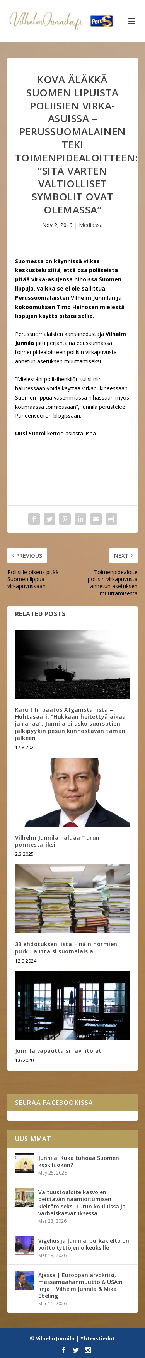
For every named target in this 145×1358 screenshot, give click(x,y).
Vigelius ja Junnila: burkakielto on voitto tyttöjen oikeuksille (83, 1244)
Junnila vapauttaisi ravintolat (58, 1050)
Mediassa (91, 225)
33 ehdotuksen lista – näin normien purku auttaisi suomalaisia (66, 947)
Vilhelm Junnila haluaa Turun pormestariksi (57, 841)
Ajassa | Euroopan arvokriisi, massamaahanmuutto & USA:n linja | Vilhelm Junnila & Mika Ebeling (80, 1285)
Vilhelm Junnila (55, 1338)
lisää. (90, 433)
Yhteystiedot (97, 1338)
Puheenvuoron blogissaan (47, 415)
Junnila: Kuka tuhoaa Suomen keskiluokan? (78, 1161)
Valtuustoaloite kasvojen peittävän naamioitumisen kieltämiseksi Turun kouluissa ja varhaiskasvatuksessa (82, 1202)
